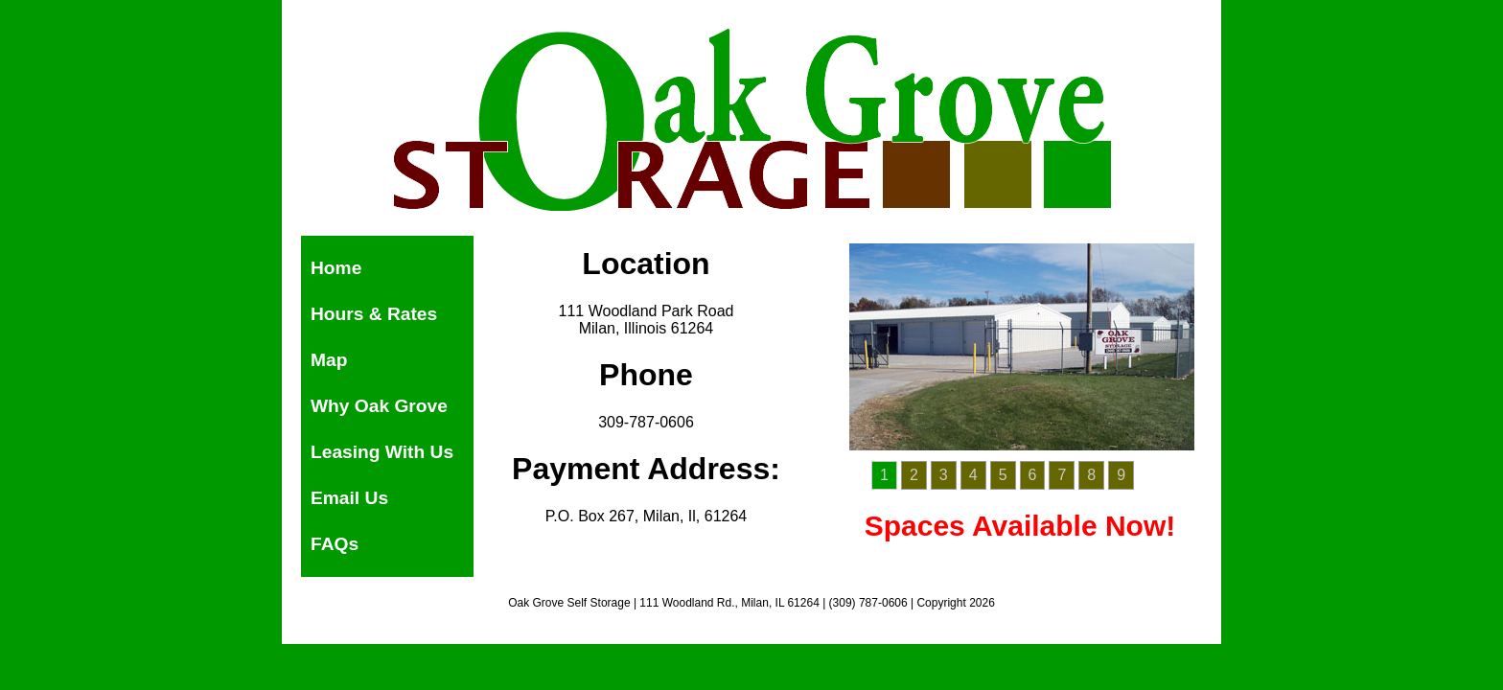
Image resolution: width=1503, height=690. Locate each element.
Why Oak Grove (379, 406)
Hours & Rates (374, 314)
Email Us (349, 498)
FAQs (334, 544)
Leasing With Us (382, 452)
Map (329, 360)
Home (336, 268)
